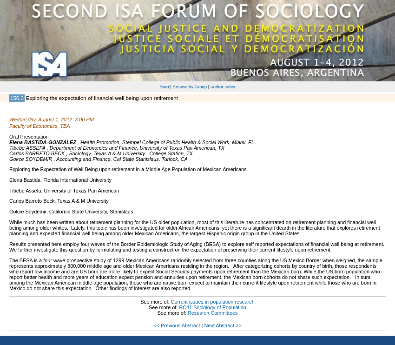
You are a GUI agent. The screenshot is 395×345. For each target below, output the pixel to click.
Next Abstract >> (222, 325)
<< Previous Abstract (176, 325)
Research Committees (213, 313)
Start (164, 86)
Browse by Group (190, 86)
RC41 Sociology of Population (212, 307)
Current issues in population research (213, 302)
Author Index (222, 86)
